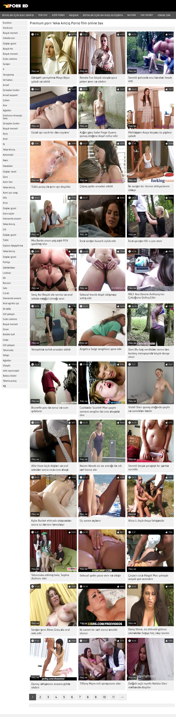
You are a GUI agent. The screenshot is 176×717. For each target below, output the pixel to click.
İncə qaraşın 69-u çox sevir (145, 241)
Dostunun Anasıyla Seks (12, 117)
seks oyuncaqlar (11, 370)
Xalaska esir (9, 38)
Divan (6, 329)
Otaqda (6, 365)
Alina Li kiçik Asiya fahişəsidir (146, 520)
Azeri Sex (8, 182)
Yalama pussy (9, 380)
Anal (5, 139)
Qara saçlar (8, 213)
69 (4, 278)
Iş (4, 144)
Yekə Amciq (9, 149)
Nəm (5, 160)
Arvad (6, 85)
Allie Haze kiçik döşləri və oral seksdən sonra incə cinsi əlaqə (49, 467)
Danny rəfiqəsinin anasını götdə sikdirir (50, 685)
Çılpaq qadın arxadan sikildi (96, 186)
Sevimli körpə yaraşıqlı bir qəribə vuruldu (148, 467)
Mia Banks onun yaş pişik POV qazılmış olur (49, 242)
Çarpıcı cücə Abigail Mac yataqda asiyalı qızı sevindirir (148, 577)
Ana (5, 105)
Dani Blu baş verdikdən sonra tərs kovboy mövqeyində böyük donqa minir (148, 353)
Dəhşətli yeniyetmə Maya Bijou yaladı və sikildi (50, 79)
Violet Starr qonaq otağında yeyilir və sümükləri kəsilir (149, 409)
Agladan (7, 110)
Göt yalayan (9, 314)
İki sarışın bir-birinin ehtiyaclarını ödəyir (148, 188)
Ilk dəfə (7, 309)
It (3, 69)
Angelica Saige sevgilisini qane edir (101, 349)
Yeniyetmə (8, 74)
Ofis (5, 197)
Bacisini (131, 15)
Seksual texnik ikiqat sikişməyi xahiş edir (98, 296)
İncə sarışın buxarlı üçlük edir (98, 241)
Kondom (7, 22)
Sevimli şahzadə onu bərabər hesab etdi (150, 79)
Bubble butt (9, 334)
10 (104, 697)
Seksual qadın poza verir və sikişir (100, 575)
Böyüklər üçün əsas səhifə (18, 15)
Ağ (4, 386)
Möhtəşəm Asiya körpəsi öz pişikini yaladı (150, 134)
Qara (5, 177)
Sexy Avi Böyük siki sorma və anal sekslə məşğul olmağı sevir (52, 296)
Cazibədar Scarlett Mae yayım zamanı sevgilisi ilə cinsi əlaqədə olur (100, 411)
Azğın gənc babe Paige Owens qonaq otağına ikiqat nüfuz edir (99, 134)
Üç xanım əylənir (90, 520)
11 (113, 697)
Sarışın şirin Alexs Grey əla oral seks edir (50, 631)
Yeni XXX (42, 15)
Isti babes (8, 80)
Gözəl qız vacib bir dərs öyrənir (50, 132)
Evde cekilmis (10, 59)
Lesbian (7, 273)
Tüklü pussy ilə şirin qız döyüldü (50, 186)
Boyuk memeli (10, 33)
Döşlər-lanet (9, 171)
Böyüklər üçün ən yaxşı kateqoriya (103, 15)
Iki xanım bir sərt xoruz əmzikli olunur (98, 631)
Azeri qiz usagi (10, 192)
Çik (4, 229)
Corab (6, 293)
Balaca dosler (10, 375)
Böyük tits (8, 48)
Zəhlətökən (9, 267)
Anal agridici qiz (11, 303)
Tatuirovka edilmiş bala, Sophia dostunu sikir (50, 576)
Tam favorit (146, 15)
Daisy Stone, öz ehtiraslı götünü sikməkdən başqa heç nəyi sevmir (148, 631)
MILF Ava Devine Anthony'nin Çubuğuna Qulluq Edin (146, 296)
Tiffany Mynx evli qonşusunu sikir (100, 683)
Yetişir (6, 355)
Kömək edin (164, 15)
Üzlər (6, 340)
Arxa (5, 202)
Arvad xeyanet (10, 95)
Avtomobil (8, 154)
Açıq (5, 133)
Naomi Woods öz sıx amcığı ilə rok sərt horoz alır (101, 467)
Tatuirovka (8, 350)
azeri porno (58, 15)
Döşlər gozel (9, 43)
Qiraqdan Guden (11, 90)
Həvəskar (8, 166)
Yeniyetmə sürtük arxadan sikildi (51, 349)
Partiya (6, 262)
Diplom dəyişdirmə (13, 245)
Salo (5, 288)
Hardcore (8, 28)
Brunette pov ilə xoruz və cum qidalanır (49, 409)
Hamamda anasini (12, 218)
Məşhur (73, 15)
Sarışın (6, 64)
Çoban (6, 100)
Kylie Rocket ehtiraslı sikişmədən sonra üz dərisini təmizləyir (51, 522)
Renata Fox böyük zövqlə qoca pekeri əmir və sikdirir (98, 79)
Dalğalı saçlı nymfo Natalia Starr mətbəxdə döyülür (147, 685)
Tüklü (5, 240)
